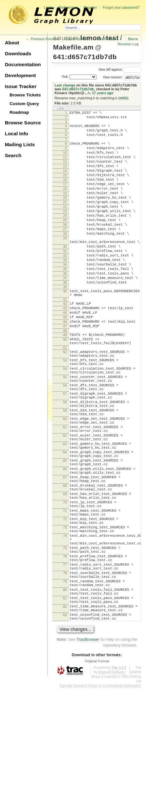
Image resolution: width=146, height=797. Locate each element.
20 (65, 214)
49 (65, 378)
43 (65, 347)
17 (65, 198)
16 (65, 192)
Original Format (97, 770)
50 (65, 384)
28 (65, 258)
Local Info (16, 133)
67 (65, 552)
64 (65, 522)
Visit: (64, 76)
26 (65, 247)
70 (65, 583)
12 (65, 170)
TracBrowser (88, 748)
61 (65, 491)
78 (65, 670)
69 (65, 573)
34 (65, 295)
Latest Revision (77, 39)
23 (65, 230)
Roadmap (19, 112)
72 (65, 604)
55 (65, 429)
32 (65, 284)
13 (65, 176)
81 (65, 701)
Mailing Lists (20, 144)
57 (65, 450)
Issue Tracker (20, 86)
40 (65, 327)
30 (65, 273)
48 (65, 374)
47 (65, 369)
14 (65, 181)
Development (20, 75)
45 (65, 358)
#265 (124, 98)
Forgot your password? (121, 7)
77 (65, 660)
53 (65, 408)
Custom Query (24, 103)
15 (65, 187)
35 (65, 301)
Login (48, 7)
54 (65, 419)
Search (13, 155)
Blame (133, 39)
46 (65, 363)
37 (65, 312)
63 (65, 511)
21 (65, 219)
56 (65, 439)
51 (65, 394)
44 (65, 352)
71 (65, 594)
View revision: (113, 77)
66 (65, 542)
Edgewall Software (111, 781)
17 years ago (103, 93)
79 (65, 681)
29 (65, 263)
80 (65, 691)
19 (65, 208)
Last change (65, 85)
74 (65, 624)
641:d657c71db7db (85, 56)
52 (65, 398)
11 (65, 165)
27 (65, 252)
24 (65, 236)
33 (65, 290)
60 (65, 480)
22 (65, 225)
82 (65, 711)
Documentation (23, 64)
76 (65, 650)
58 (65, 460)
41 (65, 337)
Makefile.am (73, 47)
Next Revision (107, 39)
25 (65, 241)
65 (65, 532)
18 (65, 203)
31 (65, 279)
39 (65, 323)
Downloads (18, 53)
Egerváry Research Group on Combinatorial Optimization (100, 794)
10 (65, 159)
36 (65, 306)
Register (90, 7)
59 (65, 470)
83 (65, 722)
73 (65, 614)
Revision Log (128, 44)
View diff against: (119, 69)
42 (65, 341)
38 (65, 317)
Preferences (68, 7)
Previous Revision (45, 39)
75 (65, 639)
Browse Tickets (25, 95)
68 (65, 563)
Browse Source (23, 122)
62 (65, 501)
